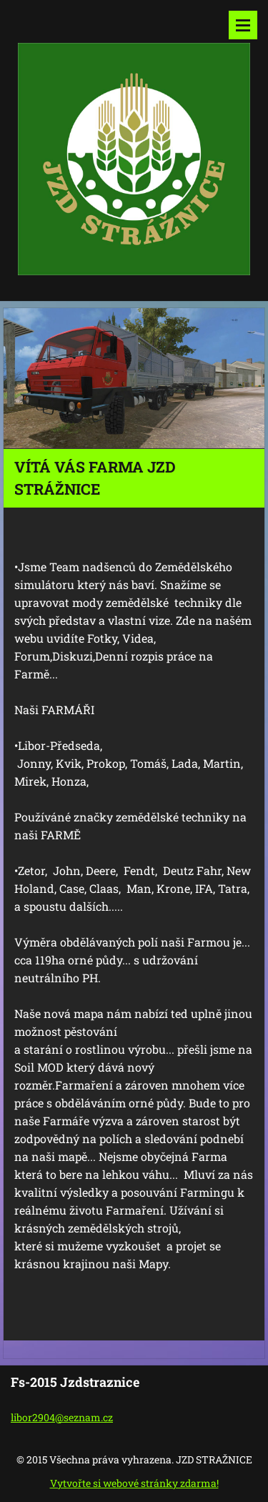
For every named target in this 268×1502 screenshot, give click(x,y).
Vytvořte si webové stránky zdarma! (134, 1483)
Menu (243, 25)
